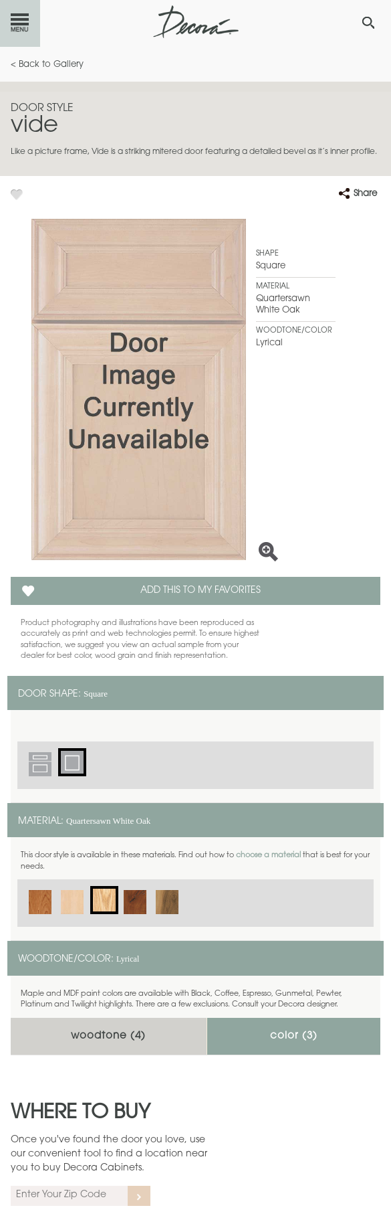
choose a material (268, 855)
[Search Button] (368, 23)
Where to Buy (80, 1114)
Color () (293, 1036)
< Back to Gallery (47, 64)
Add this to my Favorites (200, 591)
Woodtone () (108, 1036)
